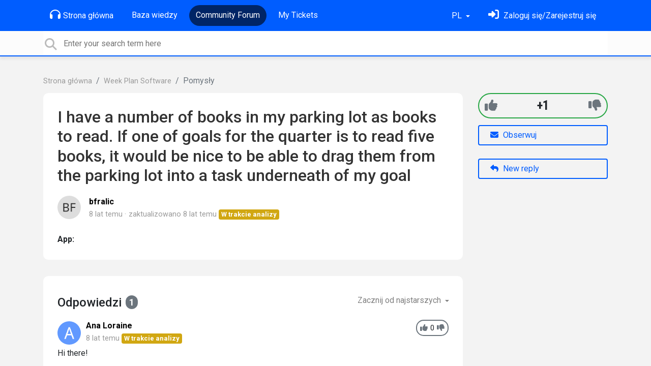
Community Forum (228, 15)
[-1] (594, 105)
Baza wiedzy (154, 15)
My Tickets (298, 15)
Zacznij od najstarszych (400, 300)
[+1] (491, 105)
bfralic (101, 201)
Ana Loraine (109, 325)
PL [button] (458, 15)
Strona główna (81, 14)
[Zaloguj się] (542, 15)
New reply (514, 168)
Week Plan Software (137, 81)
